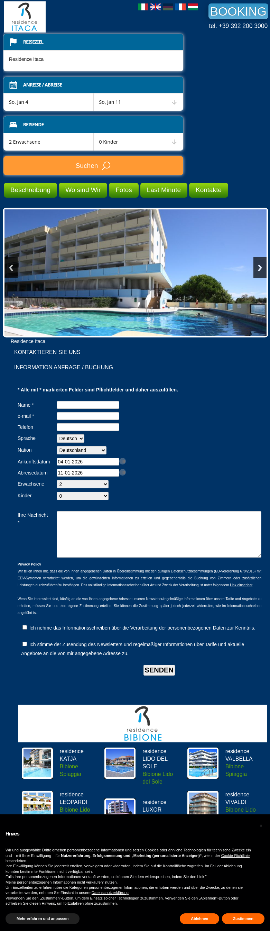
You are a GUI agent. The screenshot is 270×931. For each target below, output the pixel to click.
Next (260, 267)
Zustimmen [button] (243, 918)
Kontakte (209, 189)
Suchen (93, 166)
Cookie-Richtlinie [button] (235, 855)
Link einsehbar (241, 593)
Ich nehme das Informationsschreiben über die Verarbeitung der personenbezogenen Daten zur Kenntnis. (138, 636)
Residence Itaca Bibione (56, 17)
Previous (11, 267)
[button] (261, 825)
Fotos (123, 189)
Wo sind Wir (83, 189)
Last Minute (164, 189)
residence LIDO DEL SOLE (154, 767)
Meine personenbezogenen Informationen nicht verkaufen (54, 882)
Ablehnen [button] (199, 918)
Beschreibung (30, 189)
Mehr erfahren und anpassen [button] (42, 918)
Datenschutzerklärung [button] (110, 893)
